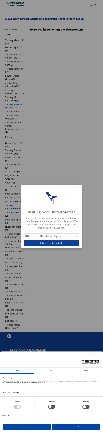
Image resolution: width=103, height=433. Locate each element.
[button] (51, 236)
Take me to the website (51, 243)
